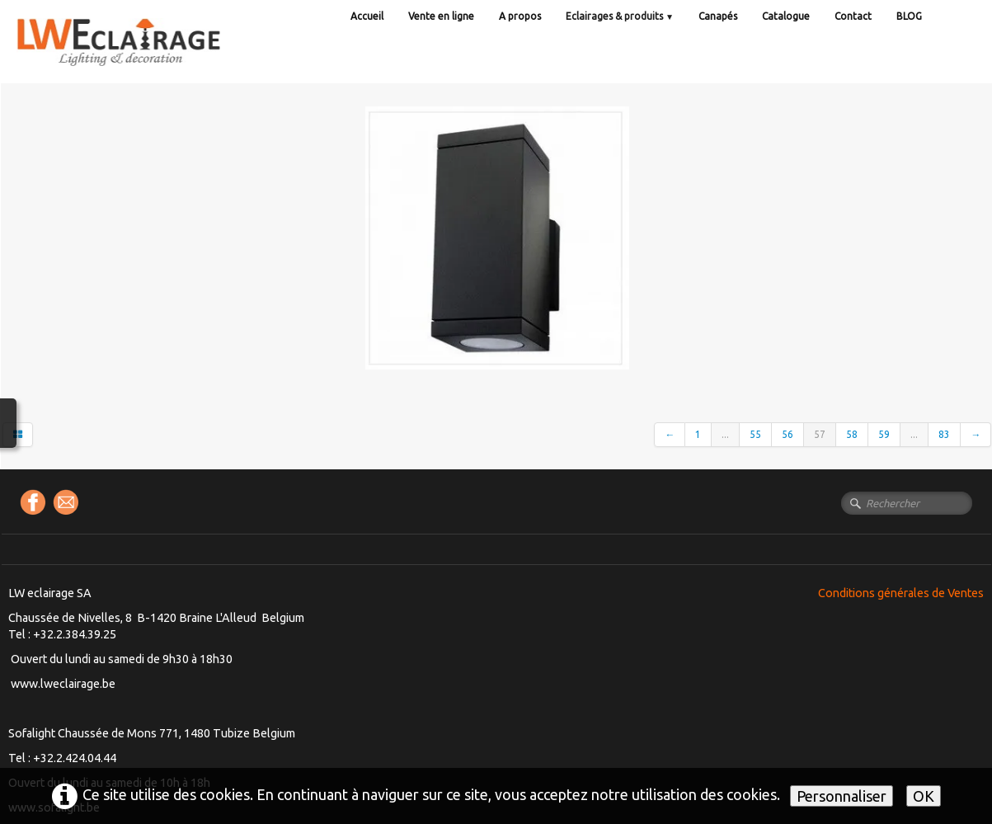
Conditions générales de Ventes (901, 593)
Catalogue (786, 16)
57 (819, 434)
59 (884, 434)
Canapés (717, 16)
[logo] (152, 57)
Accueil (366, 16)
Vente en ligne (441, 16)
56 (787, 434)
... (725, 434)
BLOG (909, 16)
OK (923, 796)
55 (755, 434)
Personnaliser (841, 796)
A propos (520, 16)
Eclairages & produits (620, 16)
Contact (853, 16)
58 (852, 434)
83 (944, 434)
